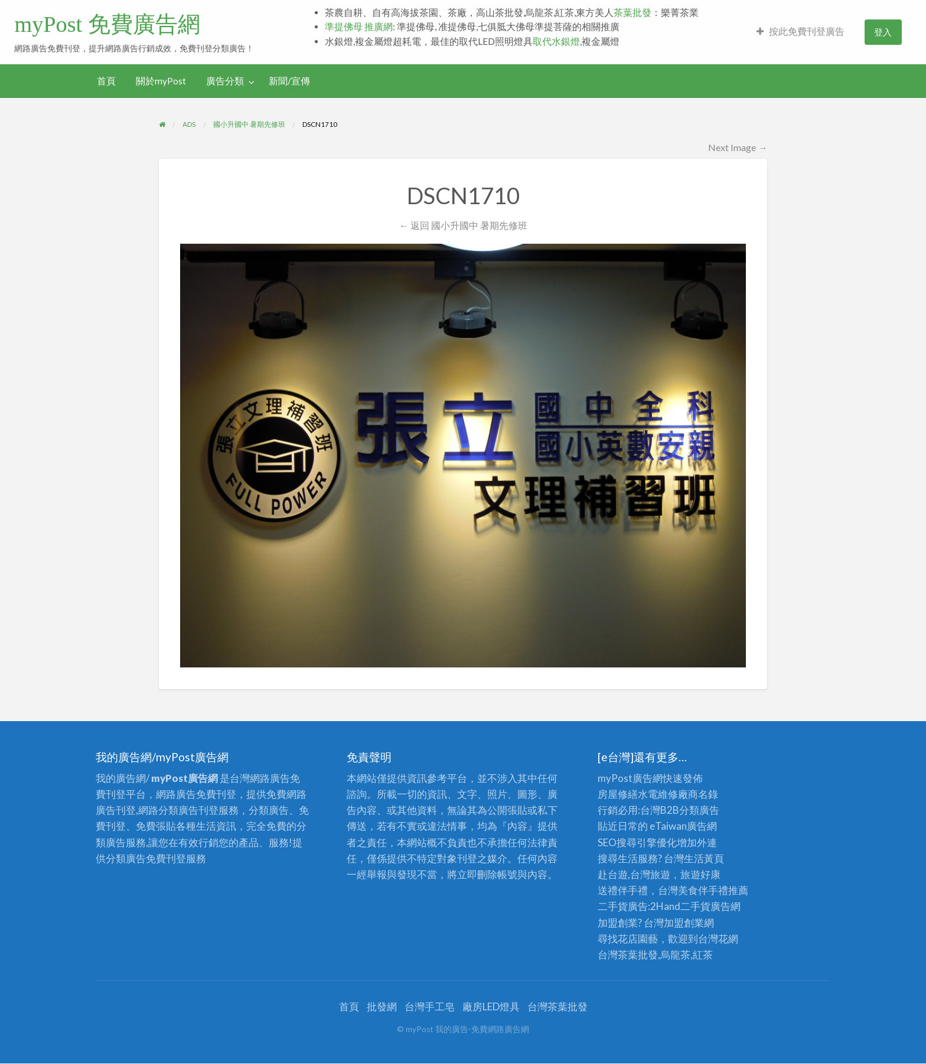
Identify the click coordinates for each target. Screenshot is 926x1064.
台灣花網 (718, 938)
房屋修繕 (618, 794)
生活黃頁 (704, 858)
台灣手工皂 (430, 1006)
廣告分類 (225, 81)
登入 (883, 32)
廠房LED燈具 (491, 1006)
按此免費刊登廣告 (801, 31)
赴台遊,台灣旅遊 (634, 874)
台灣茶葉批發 (628, 954)
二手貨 (695, 906)
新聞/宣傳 (289, 81)
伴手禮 (713, 890)
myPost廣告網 (630, 778)
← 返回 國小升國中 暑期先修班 (463, 225)
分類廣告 (699, 810)
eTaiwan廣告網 (683, 826)
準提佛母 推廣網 (359, 26)
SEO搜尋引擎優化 (637, 842)
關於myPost (161, 81)
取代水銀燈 (556, 41)
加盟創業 (684, 922)
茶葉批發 (632, 12)
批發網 (382, 1006)
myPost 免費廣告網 (107, 24)
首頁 (106, 81)
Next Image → (737, 147)
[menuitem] (800, 32)
